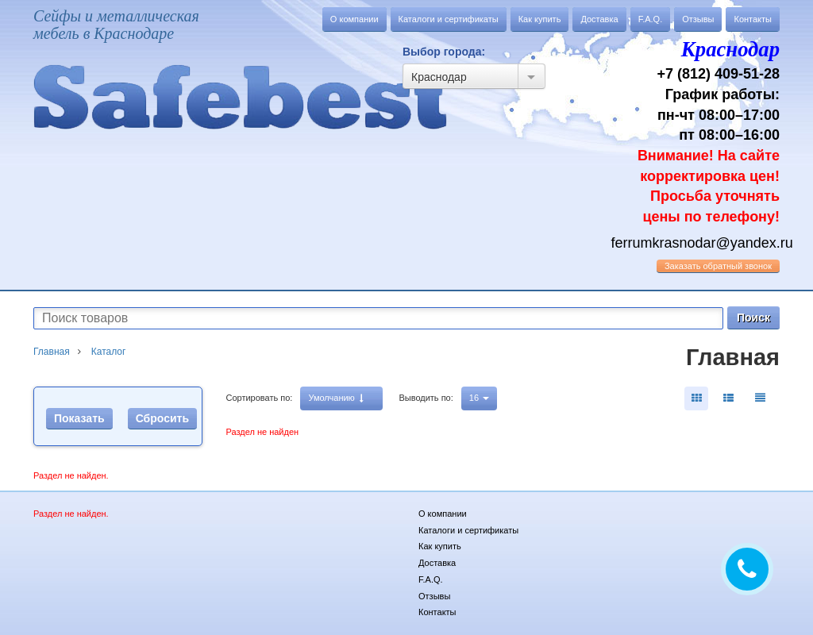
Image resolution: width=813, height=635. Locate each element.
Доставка (599, 19)
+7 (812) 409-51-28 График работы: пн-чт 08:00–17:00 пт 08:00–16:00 (695, 129)
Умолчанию (335, 398)
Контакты (753, 19)
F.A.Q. (650, 19)
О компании (354, 19)
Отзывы (698, 19)
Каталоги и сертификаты (449, 19)
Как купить (539, 19)
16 (479, 397)
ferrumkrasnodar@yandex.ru (702, 243)
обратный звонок (718, 266)
